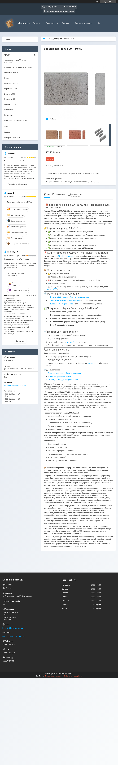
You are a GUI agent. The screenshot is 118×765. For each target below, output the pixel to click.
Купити (50, 159)
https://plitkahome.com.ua (12, 628)
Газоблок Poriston (11, 73)
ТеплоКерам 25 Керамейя (17, 184)
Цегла (6, 78)
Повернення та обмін (12, 138)
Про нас (65, 23)
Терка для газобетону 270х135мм (19, 202)
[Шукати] (35, 39)
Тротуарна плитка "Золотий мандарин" (15, 61)
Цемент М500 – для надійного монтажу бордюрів (70, 297)
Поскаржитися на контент (54, 676)
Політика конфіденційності (73, 676)
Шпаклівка (8, 110)
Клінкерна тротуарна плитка (61, 304)
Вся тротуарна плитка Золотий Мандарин (64, 373)
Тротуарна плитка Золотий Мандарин (65, 300)
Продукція (50, 23)
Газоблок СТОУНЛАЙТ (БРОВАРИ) (18, 68)
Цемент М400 (9, 99)
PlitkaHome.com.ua (65, 256)
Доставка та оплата (83, 23)
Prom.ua (70, 674)
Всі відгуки (20, 341)
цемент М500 (51, 289)
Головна (36, 23)
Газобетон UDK (10, 104)
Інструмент (8, 115)
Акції (6, 127)
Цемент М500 (9, 94)
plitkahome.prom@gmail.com (15, 385)
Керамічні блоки (10, 89)
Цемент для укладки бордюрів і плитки (63, 380)
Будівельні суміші (11, 83)
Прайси (7, 132)
